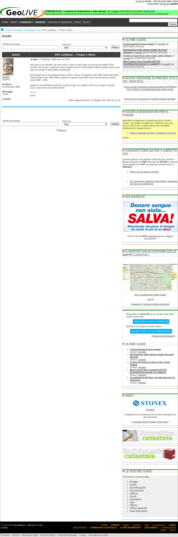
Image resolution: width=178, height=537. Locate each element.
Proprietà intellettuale (67, 535)
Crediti (4, 528)
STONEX (150, 410)
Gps (38, 30)
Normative (136, 499)
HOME (5, 22)
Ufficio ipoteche (138, 508)
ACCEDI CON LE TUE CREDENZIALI (151, 331)
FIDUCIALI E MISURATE (60, 22)
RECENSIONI (80, 527)
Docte (133, 496)
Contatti (15, 535)
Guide (8, 30)
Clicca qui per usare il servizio (144, 172)
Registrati (164, 4)
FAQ (146, 525)
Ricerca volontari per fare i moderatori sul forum (153, 133)
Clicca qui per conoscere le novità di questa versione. (150, 99)
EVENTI (137, 525)
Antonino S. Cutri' (35, 525)
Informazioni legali (30, 535)
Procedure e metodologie (24, 30)
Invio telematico (139, 511)
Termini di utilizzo (47, 535)
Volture (134, 493)
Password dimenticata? (163, 336)
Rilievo (134, 505)
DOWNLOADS (168, 527)
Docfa (133, 484)
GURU (77, 22)
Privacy (83, 535)
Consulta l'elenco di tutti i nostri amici (150, 422)
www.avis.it (154, 236)
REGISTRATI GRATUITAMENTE (151, 321)
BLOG (86, 22)
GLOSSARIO (158, 525)
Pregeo (134, 481)
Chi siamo (5, 535)
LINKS (163, 530)
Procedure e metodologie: (136, 477)
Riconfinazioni (138, 487)
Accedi (139, 1)
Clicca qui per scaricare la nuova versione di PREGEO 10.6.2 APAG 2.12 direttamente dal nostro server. (150, 88)
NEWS (14, 22)
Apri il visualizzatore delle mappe (150, 294)
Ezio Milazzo (19, 525)
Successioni (137, 490)
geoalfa (5, 77)
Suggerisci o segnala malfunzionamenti (150, 304)
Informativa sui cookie (98, 535)
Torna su (62, 130)
